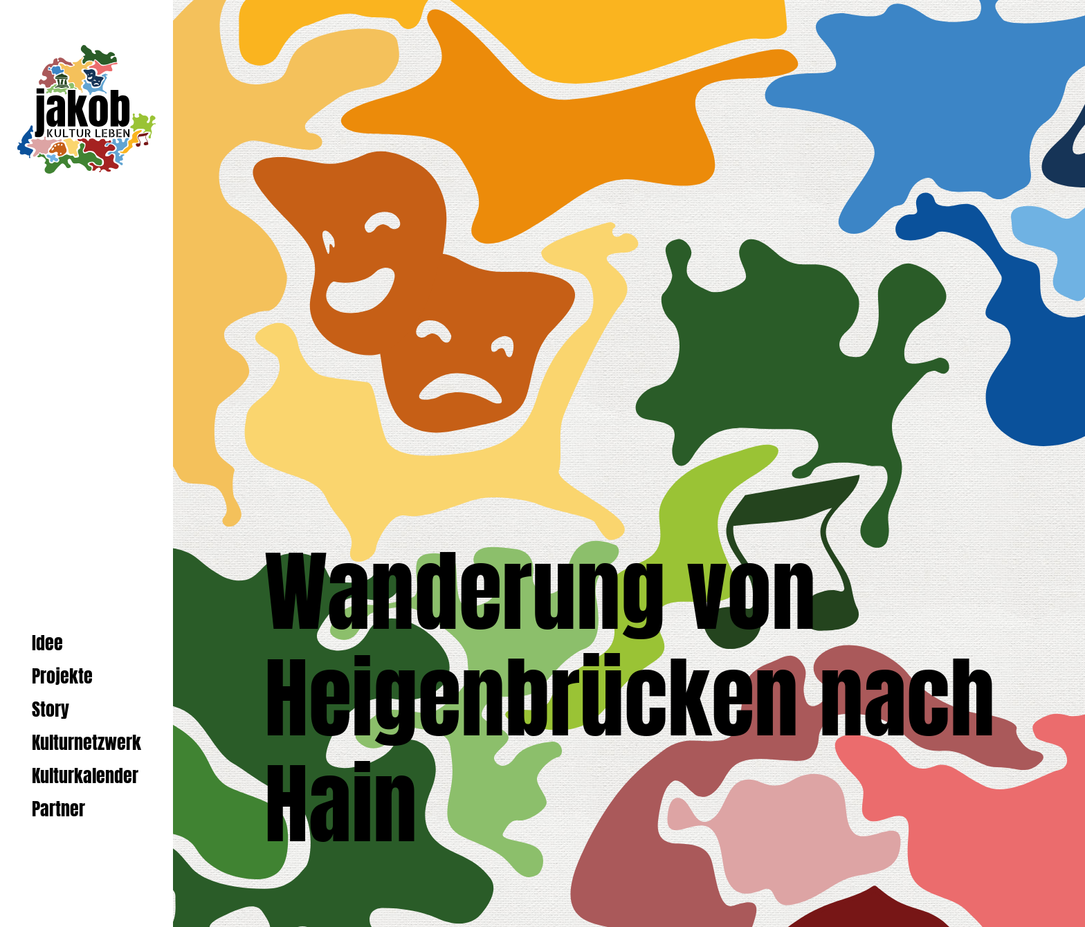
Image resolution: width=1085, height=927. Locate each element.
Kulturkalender (85, 776)
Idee (47, 643)
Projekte (62, 676)
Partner (58, 809)
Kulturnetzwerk (86, 742)
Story (50, 709)
